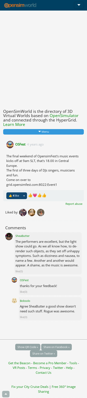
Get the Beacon (19, 363)
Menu (43, 132)
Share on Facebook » (56, 347)
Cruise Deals (39, 387)
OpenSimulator (64, 115)
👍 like (14, 195)
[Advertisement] (43, 58)
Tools (73, 363)
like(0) (19, 271)
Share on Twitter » (43, 353)
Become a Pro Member (50, 363)
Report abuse (73, 204)
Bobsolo (25, 301)
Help (69, 368)
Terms (33, 368)
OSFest (20, 144)
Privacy (45, 368)
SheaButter (22, 236)
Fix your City (20, 387)
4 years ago (35, 144)
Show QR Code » (28, 347)
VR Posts (19, 368)
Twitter (58, 368)
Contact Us (43, 372)
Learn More (14, 124)
